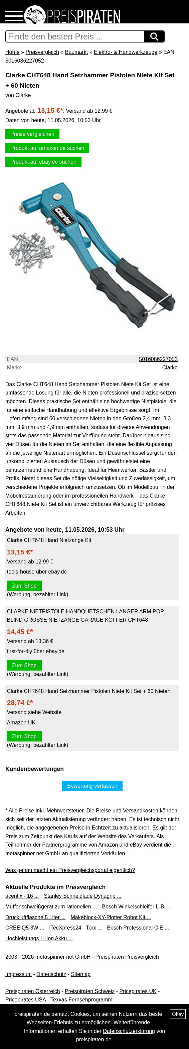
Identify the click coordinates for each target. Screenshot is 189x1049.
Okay (178, 1014)
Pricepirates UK (137, 991)
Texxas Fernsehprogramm (81, 999)
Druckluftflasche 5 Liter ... (35, 917)
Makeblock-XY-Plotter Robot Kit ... (111, 917)
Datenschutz (51, 974)
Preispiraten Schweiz (90, 991)
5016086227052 (158, 359)
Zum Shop (24, 586)
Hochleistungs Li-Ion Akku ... (39, 938)
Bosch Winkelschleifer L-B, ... (137, 906)
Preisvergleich (42, 52)
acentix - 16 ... (22, 896)
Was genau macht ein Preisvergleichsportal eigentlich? (70, 870)
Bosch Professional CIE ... (138, 928)
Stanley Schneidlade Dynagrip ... (83, 896)
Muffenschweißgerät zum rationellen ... (51, 906)
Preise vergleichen (32, 134)
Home (12, 52)
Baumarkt (76, 52)
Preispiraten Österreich (32, 991)
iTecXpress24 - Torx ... (75, 928)
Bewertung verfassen (92, 786)
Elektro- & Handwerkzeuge (125, 52)
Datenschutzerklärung (129, 1031)
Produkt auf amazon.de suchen (47, 148)
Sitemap (81, 974)
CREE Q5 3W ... (24, 928)
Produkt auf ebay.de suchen (43, 162)
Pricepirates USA (25, 999)
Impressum (18, 974)
